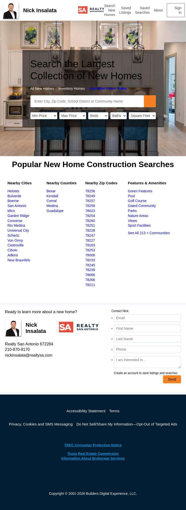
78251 (90, 225)
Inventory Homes (72, 89)
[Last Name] (147, 339)
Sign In (178, 10)
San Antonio (16, 206)
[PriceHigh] (72, 115)
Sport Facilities (139, 225)
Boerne (13, 201)
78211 (90, 285)
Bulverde (14, 196)
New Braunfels (18, 260)
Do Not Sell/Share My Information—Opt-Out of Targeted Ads (126, 424)
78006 (90, 255)
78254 (90, 216)
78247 (90, 235)
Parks (132, 211)
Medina (52, 206)
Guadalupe (55, 211)
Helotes (13, 191)
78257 (90, 201)
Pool (131, 196)
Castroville (15, 245)
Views (132, 221)
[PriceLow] (43, 115)
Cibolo (12, 250)
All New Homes (42, 89)
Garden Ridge (18, 216)
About (158, 10)
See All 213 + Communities (149, 233)
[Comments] (147, 362)
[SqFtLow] (142, 115)
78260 (90, 221)
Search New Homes (109, 10)
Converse (14, 221)
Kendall (52, 196)
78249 (90, 196)
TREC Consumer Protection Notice (93, 445)
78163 (90, 245)
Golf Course (137, 201)
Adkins (12, 255)
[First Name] (147, 328)
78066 (90, 275)
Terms (114, 411)
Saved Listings (125, 10)
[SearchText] (87, 101)
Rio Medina (16, 225)
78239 (90, 270)
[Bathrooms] (118, 115)
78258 (90, 206)
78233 (90, 260)
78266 (90, 280)
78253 (90, 250)
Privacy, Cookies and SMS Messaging (40, 424)
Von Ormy (15, 240)
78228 (90, 230)
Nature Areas (138, 216)
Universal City (18, 230)
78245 (90, 265)
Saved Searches (142, 10)
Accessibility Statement (85, 411)
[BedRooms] (98, 115)
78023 (90, 211)
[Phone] (147, 349)
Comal (52, 201)
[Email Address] (147, 318)
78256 (90, 191)
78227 (90, 240)
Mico (11, 211)
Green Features (140, 191)
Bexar (51, 191)
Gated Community (142, 206)
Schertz (13, 235)
